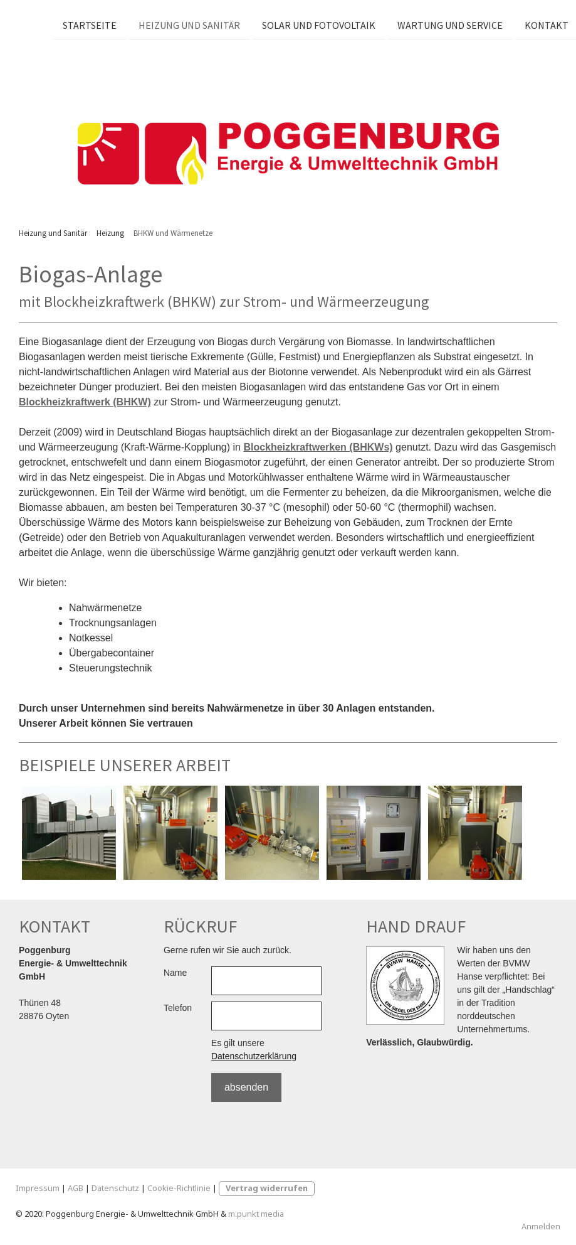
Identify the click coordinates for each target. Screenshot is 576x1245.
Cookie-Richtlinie (179, 1188)
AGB (75, 1188)
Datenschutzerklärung (253, 1056)
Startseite (88, 24)
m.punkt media (256, 1213)
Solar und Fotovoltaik (317, 24)
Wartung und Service (448, 24)
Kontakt (545, 24)
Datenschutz (115, 1188)
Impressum (38, 1188)
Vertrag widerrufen (267, 1188)
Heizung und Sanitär (187, 24)
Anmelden (540, 1226)
